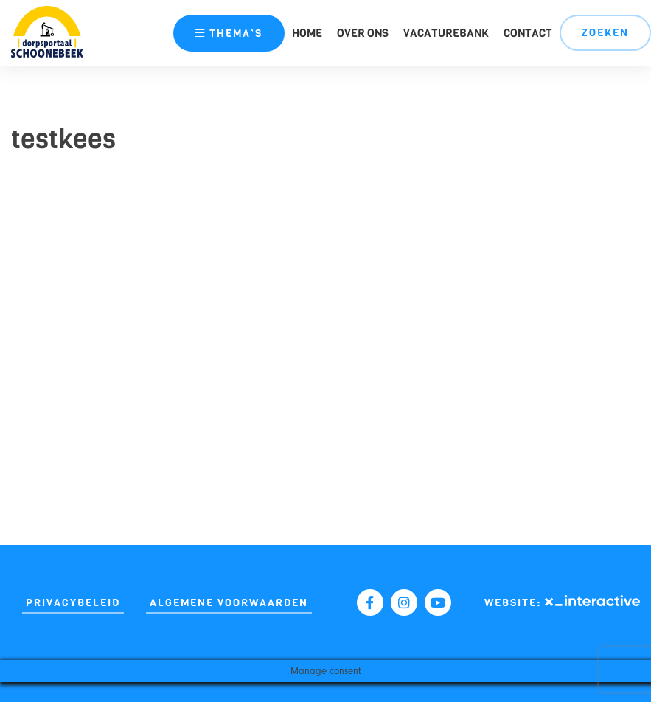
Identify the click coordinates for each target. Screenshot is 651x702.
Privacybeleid (73, 603)
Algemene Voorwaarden (229, 603)
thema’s (228, 34)
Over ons (363, 33)
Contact (528, 33)
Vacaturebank (446, 33)
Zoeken (605, 33)
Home (307, 33)
